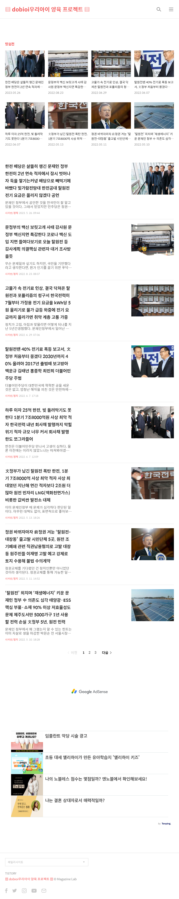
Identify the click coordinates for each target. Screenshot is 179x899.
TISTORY (10, 873)
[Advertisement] (89, 691)
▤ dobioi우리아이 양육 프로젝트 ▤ (47, 9)
